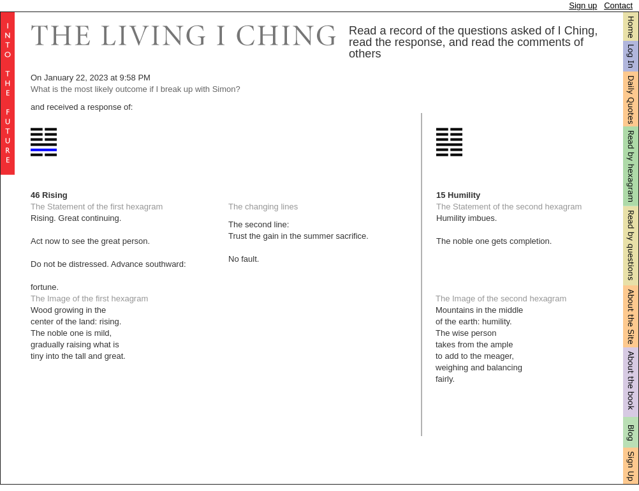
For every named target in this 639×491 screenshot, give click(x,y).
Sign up (583, 5)
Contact (618, 5)
